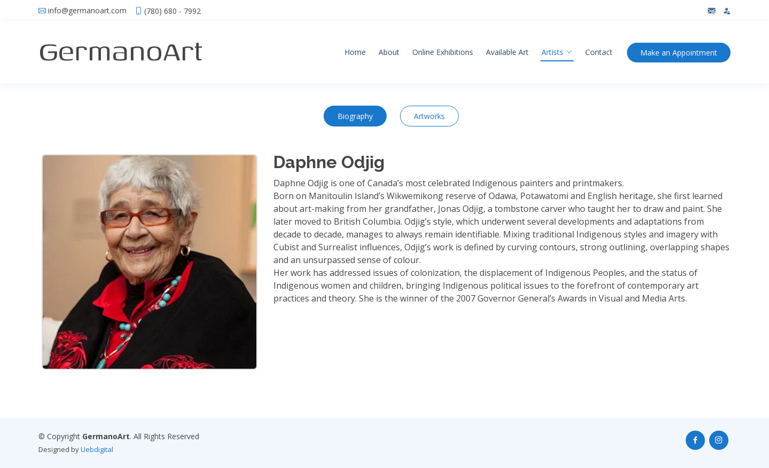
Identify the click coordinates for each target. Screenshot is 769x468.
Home (355, 52)
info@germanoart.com (87, 10)
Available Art (507, 52)
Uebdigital (97, 449)
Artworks (429, 116)
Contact (599, 52)
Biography (355, 116)
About (389, 52)
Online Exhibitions (442, 52)
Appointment (678, 52)
